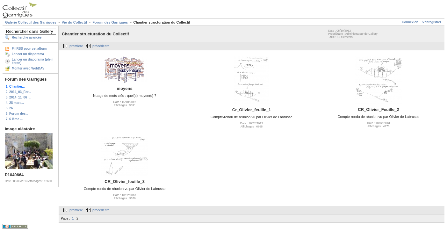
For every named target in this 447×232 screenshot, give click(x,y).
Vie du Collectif (74, 22)
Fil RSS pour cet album (29, 48)
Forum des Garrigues (110, 22)
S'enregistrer (431, 22)
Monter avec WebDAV (28, 68)
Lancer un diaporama (28, 54)
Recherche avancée (26, 37)
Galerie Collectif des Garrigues (30, 22)
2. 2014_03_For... (18, 92)
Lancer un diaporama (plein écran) (33, 61)
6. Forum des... (17, 113)
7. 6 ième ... (14, 119)
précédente (100, 46)
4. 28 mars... (15, 103)
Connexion (410, 22)
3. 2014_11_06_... (19, 97)
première (76, 46)
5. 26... (11, 108)
